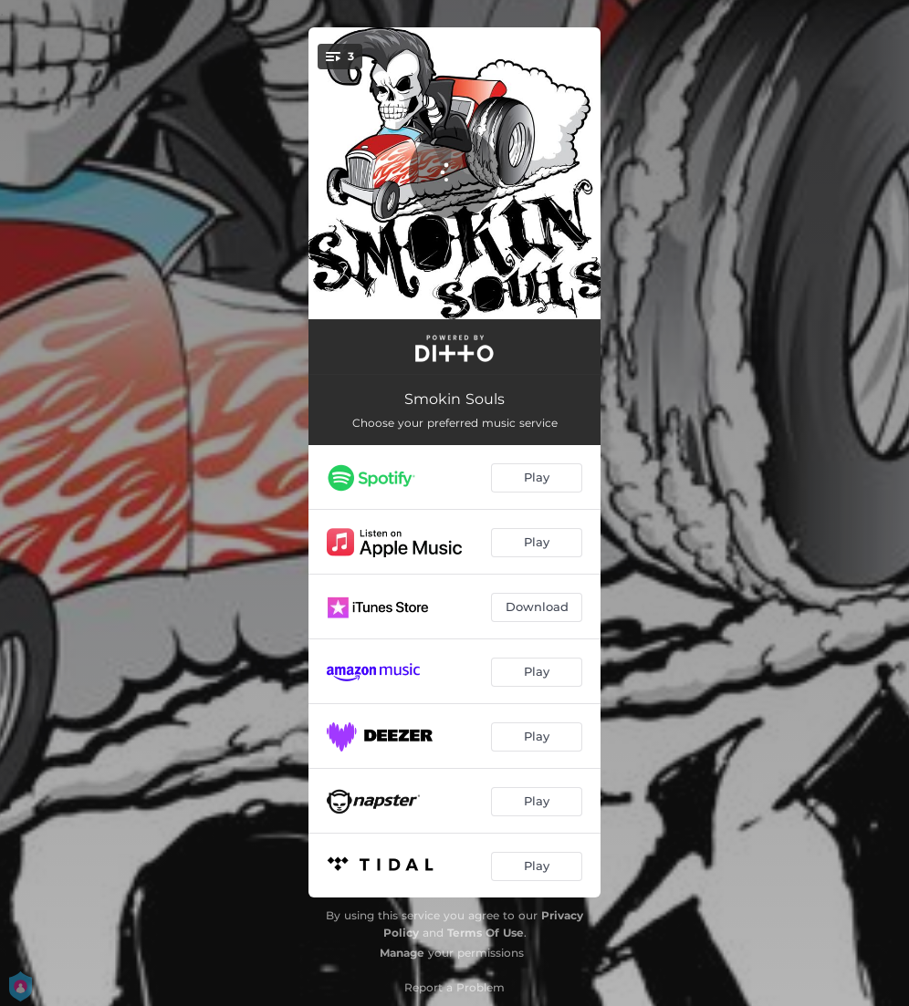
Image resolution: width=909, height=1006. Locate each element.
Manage (402, 952)
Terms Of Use (485, 932)
